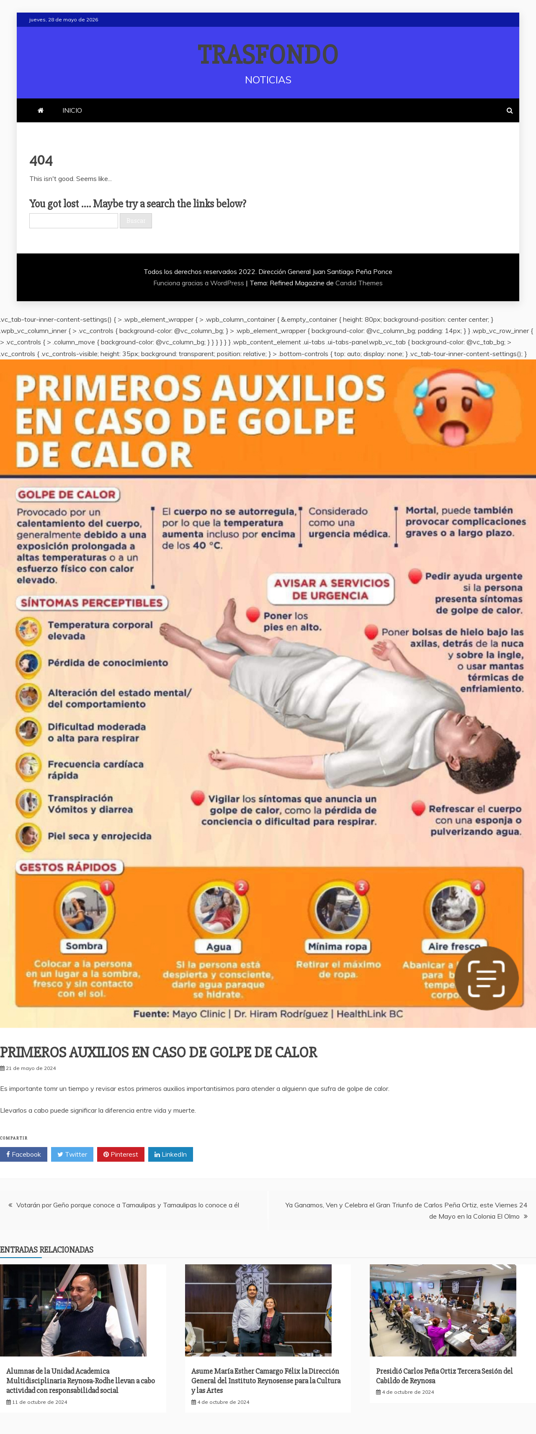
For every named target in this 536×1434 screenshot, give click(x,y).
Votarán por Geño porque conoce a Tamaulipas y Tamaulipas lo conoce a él (127, 1205)
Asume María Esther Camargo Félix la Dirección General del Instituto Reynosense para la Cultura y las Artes (265, 1381)
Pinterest (120, 1154)
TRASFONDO (268, 55)
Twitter (72, 1154)
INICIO (72, 110)
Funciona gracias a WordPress (199, 283)
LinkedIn (171, 1154)
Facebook (23, 1154)
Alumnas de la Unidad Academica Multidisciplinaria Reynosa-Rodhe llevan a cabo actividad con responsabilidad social (80, 1381)
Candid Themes (359, 283)
